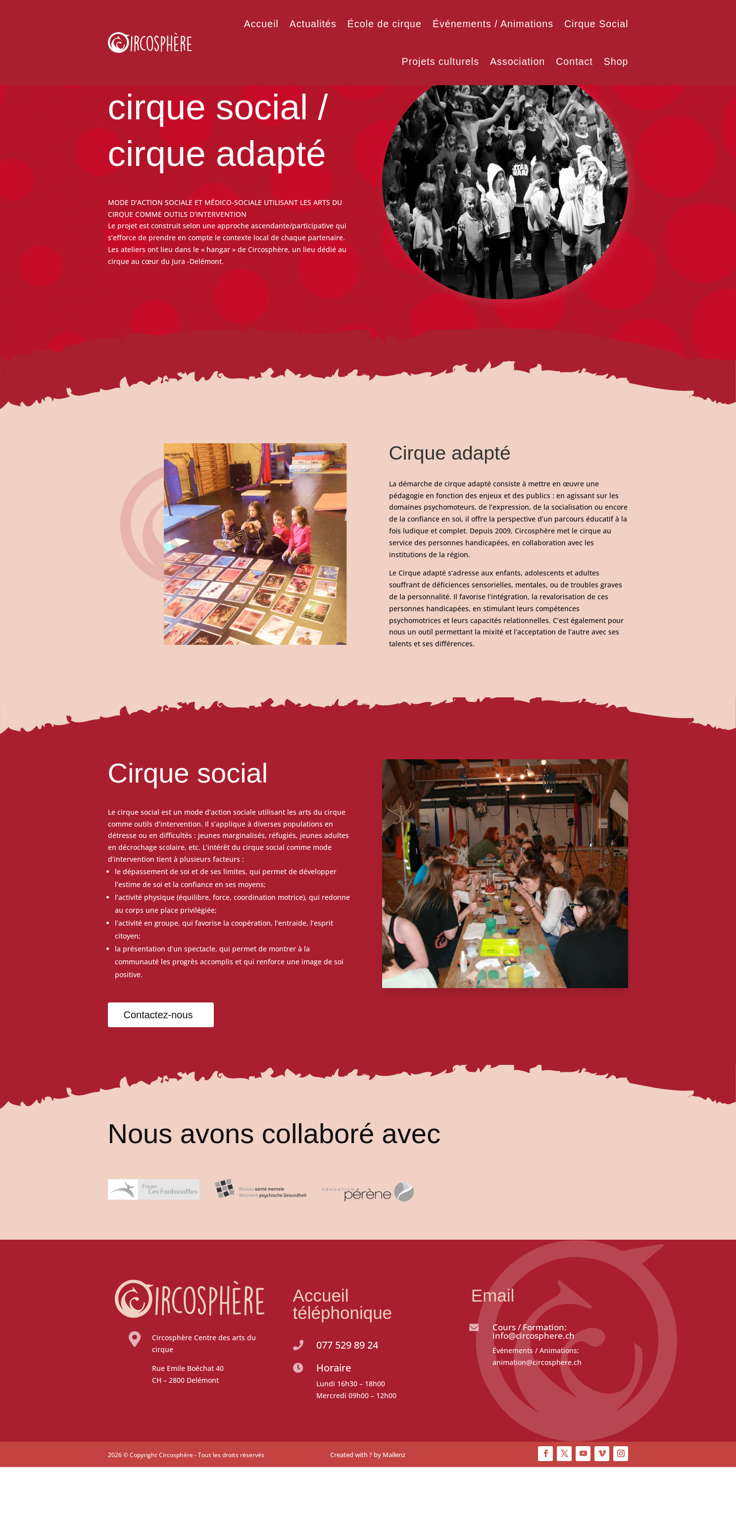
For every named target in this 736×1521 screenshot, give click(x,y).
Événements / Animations (493, 23)
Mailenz (394, 1508)
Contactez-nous (158, 1068)
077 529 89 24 (347, 1399)
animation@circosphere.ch (537, 1416)
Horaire (333, 1421)
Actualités (313, 23)
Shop (616, 61)
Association (517, 61)
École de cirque (384, 23)
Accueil (261, 23)
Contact (574, 61)
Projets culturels (440, 61)
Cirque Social (596, 23)
